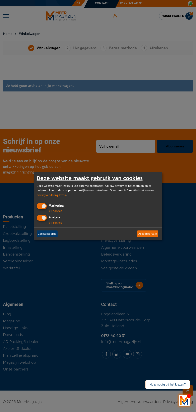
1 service (55, 210)
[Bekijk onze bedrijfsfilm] (184, 400)
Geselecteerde (47, 233)
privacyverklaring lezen (51, 195)
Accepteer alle (147, 233)
